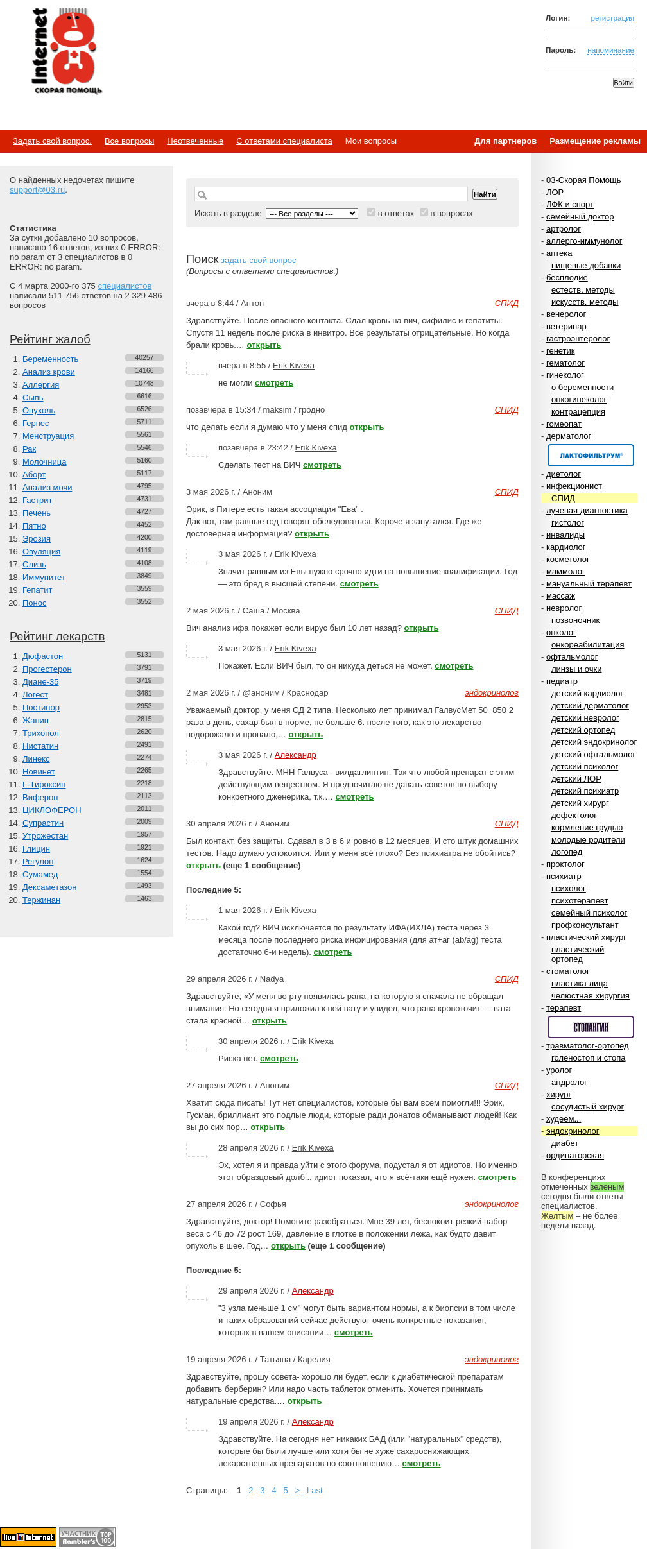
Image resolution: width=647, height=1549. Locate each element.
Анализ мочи (47, 487)
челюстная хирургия (590, 995)
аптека (559, 253)
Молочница (44, 461)
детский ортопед (583, 730)
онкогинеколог (579, 399)
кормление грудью (587, 827)
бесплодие (567, 277)
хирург (558, 1094)
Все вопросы (129, 141)
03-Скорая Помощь (583, 180)
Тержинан (41, 900)
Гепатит (37, 590)
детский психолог (584, 766)
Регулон (37, 861)
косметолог (568, 559)
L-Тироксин (43, 784)
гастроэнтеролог (578, 338)
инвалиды (565, 535)
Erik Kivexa (294, 365)
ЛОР (555, 192)
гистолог (567, 522)
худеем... (563, 1119)
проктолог (565, 864)
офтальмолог (572, 657)
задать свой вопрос (258, 260)
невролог (564, 608)
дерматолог (568, 436)
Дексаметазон (49, 887)
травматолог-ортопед (587, 1045)
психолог (568, 888)
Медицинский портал (66, 52)
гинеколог (565, 375)
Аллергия (40, 384)
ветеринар (566, 326)
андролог (569, 1082)
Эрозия (36, 538)
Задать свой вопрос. (52, 141)
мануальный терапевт (589, 583)
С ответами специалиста (284, 141)
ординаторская (575, 1155)
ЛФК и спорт (570, 204)
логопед (566, 852)
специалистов (124, 286)
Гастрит (37, 500)
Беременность (50, 359)
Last (315, 1490)
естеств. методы (583, 290)
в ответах (396, 213)
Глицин (36, 848)
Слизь (34, 564)
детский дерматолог (590, 705)
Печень (36, 513)
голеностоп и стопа (588, 1058)
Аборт (34, 474)
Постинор (41, 707)
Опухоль (38, 410)
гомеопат (564, 424)
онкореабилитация (588, 644)
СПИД (563, 498)
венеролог (566, 314)
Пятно (34, 526)
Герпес (35, 423)
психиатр (564, 876)
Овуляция (41, 551)
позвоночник (575, 620)
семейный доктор (580, 216)
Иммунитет (43, 577)
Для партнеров (505, 141)
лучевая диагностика (587, 510)
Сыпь (33, 397)
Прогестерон (47, 669)
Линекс (36, 759)
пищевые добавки (586, 265)
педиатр (562, 681)
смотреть (274, 383)
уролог (559, 1070)
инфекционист (574, 486)
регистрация (612, 17)
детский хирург (580, 803)
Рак (29, 449)
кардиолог (566, 547)
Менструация (48, 436)
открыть (263, 345)
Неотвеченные (195, 141)
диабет (564, 1143)
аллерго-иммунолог (584, 241)
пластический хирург (586, 937)
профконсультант (585, 925)
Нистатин (40, 746)
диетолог (563, 474)
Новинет (38, 771)
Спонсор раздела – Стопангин (591, 1027)
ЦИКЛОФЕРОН (52, 810)
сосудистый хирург (587, 1106)
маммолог (565, 571)
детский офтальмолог (593, 754)
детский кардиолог (587, 693)
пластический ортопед (577, 954)
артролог (563, 229)
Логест (35, 694)
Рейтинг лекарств (57, 636)
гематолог (565, 363)
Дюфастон (42, 656)
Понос (34, 603)
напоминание (610, 50)
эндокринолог (573, 1131)
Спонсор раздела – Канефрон (591, 455)
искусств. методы (584, 302)
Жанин (35, 720)
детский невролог (585, 718)
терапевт (563, 1008)
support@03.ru (37, 189)
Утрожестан (45, 836)
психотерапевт (579, 900)
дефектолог (574, 815)
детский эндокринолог (594, 742)
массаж (560, 596)
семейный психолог (589, 913)
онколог (561, 632)
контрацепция (578, 411)
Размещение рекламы (595, 141)
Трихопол (40, 733)
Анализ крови (48, 372)
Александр (295, 755)
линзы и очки (576, 669)
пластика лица (579, 983)
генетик (560, 350)
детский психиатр (585, 791)
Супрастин (43, 823)
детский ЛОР (576, 778)
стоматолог (568, 971)
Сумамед (40, 874)
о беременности (582, 387)
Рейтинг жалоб (50, 339)
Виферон (40, 797)
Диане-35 (40, 682)
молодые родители (588, 839)
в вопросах (451, 213)
